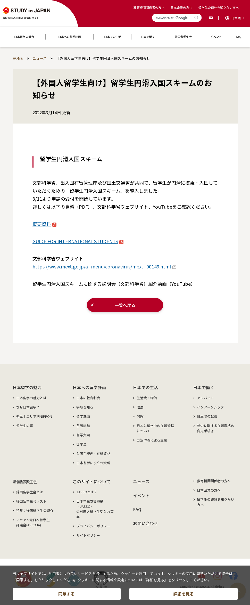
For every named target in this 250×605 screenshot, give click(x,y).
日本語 (236, 18)
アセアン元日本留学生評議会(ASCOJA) (33, 522)
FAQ (137, 509)
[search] (172, 18)
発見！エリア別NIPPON (34, 416)
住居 (140, 407)
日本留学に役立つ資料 (93, 462)
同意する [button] (66, 598)
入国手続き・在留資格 (93, 453)
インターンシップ (210, 407)
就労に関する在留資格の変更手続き (215, 428)
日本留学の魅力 (27, 387)
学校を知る (84, 407)
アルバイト (205, 397)
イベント (141, 495)
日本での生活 (145, 387)
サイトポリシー (88, 535)
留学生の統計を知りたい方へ (218, 7)
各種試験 (83, 425)
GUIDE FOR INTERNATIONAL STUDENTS (77, 241)
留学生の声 (24, 425)
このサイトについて (91, 481)
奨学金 (81, 444)
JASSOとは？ (86, 491)
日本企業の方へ (181, 7)
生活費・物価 (147, 397)
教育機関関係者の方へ (149, 7)
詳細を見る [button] (183, 598)
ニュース (141, 481)
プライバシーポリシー (93, 526)
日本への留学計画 (89, 387)
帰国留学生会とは (29, 491)
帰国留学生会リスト (31, 501)
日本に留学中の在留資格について (155, 428)
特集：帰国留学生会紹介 (34, 510)
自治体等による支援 (152, 440)
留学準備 (83, 416)
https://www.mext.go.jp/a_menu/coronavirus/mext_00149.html (104, 266)
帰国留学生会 (25, 481)
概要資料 (44, 223)
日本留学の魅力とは (31, 397)
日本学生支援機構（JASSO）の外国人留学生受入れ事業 (94, 509)
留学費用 (83, 434)
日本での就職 (207, 416)
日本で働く (203, 387)
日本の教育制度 (88, 397)
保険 (140, 416)
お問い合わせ (145, 523)
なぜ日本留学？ (28, 407)
